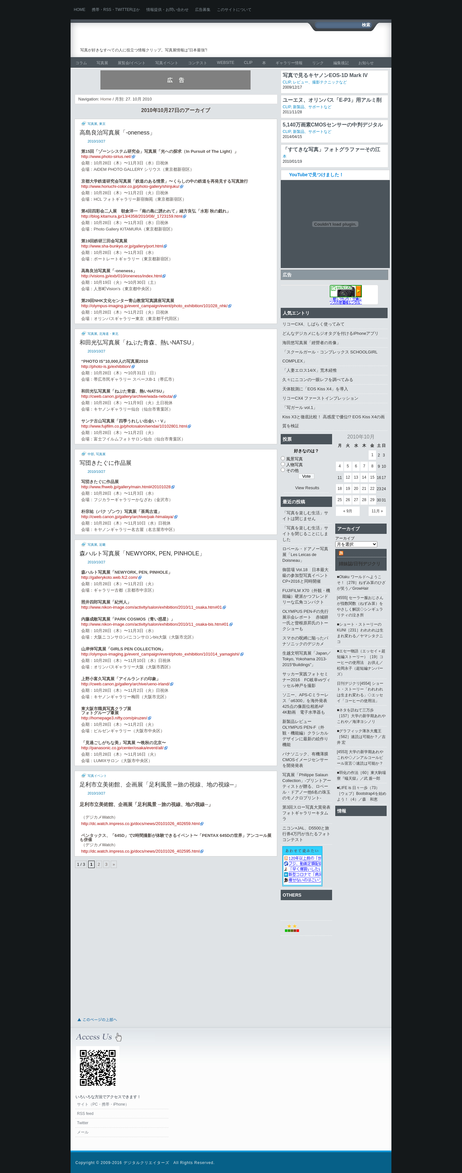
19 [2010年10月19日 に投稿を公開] (348, 488)
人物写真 (294, 464)
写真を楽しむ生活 (147, 40)
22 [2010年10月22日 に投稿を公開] (372, 488)
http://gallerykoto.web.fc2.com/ (109, 577)
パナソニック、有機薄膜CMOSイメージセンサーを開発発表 (305, 760)
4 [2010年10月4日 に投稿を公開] (339, 466)
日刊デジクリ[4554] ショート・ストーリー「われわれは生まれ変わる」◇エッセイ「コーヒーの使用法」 (360, 692)
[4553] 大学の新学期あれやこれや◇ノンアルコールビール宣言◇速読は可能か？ (360, 758)
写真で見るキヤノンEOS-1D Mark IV (325, 75)
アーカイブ (345, 538)
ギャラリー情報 (289, 63)
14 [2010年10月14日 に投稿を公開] (364, 477)
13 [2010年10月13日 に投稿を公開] (356, 477)
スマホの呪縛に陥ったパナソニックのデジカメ (305, 641)
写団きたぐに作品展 (106, 463)
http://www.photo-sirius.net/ (106, 156)
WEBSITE (225, 62)
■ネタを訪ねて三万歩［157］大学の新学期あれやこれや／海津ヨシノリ (361, 716)
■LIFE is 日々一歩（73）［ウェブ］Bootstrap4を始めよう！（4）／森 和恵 (361, 794)
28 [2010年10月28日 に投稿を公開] (364, 500)
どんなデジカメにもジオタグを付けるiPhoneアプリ (330, 333)
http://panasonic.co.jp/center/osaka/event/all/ (122, 747)
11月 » (377, 511)
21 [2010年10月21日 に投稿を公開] (364, 488)
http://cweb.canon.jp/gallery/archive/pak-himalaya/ (127, 516)
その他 (292, 470)
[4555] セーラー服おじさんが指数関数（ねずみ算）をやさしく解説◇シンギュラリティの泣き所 (360, 606)
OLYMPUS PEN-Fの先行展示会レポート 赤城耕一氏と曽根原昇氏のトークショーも (305, 620)
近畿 (102, 544)
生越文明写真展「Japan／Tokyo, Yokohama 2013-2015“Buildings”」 (306, 659)
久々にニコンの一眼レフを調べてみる (317, 379)
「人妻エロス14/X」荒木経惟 (309, 370)
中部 (91, 454)
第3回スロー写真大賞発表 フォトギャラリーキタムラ (307, 813)
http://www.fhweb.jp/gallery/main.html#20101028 (126, 486)
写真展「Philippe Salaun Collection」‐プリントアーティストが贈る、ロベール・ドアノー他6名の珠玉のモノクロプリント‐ (306, 786)
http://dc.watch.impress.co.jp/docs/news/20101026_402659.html (140, 823)
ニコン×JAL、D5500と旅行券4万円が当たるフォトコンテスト (306, 834)
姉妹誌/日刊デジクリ (360, 563)
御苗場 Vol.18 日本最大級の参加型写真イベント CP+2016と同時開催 (307, 575)
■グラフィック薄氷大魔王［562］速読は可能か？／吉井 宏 (361, 737)
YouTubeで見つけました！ (316, 174)
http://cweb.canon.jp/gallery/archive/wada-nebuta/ (127, 396)
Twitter (82, 1123)
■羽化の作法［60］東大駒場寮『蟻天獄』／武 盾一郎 (361, 775)
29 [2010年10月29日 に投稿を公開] (372, 500)
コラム (81, 63)
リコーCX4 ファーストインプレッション (320, 398)
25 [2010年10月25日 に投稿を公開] (340, 500)
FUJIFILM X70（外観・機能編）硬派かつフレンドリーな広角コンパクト (306, 596)
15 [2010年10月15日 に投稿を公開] (372, 477)
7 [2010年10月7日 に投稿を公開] (364, 466)
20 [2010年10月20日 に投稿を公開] (356, 488)
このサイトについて (234, 9)
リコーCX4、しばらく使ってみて (313, 324)
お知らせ (366, 63)
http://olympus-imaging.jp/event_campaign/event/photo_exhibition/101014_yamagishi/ (160, 654)
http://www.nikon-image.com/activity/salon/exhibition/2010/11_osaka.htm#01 (151, 607)
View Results (307, 487)
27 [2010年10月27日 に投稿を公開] (356, 500)
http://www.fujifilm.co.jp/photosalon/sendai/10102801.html (134, 426)
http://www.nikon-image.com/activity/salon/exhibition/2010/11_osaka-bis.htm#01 (155, 624)
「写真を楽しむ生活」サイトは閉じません (305, 515)
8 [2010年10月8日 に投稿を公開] (372, 466)
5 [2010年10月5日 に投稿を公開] (348, 466)
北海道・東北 (108, 333)
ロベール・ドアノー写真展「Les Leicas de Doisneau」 (305, 554)
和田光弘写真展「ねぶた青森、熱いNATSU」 (138, 342)
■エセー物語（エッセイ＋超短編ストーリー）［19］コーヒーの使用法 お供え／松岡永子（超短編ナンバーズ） (361, 662)
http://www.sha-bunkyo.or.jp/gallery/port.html (122, 246)
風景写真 (294, 458)
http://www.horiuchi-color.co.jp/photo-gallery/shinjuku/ (130, 186)
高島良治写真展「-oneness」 (117, 132)
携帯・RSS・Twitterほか (116, 9)
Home (79, 9)
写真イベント (166, 63)
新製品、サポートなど (312, 107)
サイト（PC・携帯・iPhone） (103, 1104)
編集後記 (341, 63)
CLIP (248, 62)
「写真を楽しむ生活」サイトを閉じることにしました (305, 534)
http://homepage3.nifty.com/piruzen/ (114, 718)
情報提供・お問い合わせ (167, 9)
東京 (102, 124)
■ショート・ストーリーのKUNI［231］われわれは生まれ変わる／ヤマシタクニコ (360, 633)
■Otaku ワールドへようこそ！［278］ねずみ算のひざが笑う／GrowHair (361, 583)
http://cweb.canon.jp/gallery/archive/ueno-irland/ (125, 684)
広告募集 (202, 9)
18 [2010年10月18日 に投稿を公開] (340, 488)
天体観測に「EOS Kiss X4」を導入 (315, 389)
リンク (318, 63)
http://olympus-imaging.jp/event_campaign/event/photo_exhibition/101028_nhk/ (154, 305)
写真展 (102, 63)
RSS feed (85, 1113)
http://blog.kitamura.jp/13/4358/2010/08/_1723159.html (131, 216)
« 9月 (348, 511)
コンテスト (197, 63)
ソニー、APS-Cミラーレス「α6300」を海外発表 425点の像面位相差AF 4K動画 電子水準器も (306, 703)
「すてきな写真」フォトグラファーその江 (331, 149)
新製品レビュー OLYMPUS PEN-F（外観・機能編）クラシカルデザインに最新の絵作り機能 (305, 733)
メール (83, 1132)
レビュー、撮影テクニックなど (320, 82)
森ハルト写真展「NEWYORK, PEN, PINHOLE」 (142, 553)
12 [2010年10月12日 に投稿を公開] (348, 477)
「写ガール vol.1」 (299, 407)
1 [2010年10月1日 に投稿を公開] (372, 455)
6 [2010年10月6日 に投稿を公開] (356, 466)
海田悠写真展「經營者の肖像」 (311, 342)
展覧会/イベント (132, 63)
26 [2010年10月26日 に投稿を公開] (348, 500)
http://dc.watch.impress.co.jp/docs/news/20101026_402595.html (140, 851)
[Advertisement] (310, 44)
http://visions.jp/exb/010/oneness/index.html (121, 276)
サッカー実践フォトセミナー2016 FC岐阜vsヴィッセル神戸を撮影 (306, 680)
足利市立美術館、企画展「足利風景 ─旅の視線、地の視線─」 (160, 784)
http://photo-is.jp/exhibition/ (106, 366)
